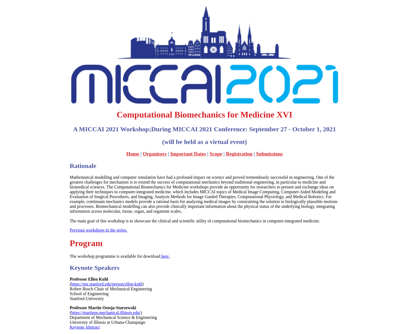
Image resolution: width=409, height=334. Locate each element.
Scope (215, 154)
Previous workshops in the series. (99, 230)
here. (165, 256)
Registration (239, 154)
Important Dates (188, 154)
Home (132, 154)
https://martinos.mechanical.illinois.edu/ (105, 312)
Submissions (269, 154)
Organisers (155, 154)
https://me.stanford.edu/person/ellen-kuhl (106, 284)
